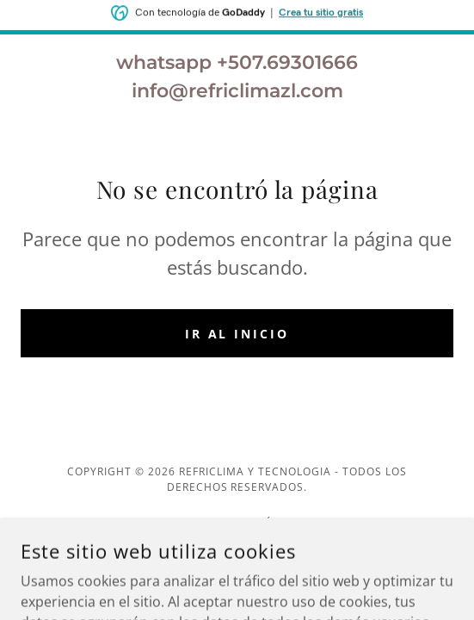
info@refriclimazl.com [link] (237, 90)
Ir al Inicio (237, 334)
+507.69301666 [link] (287, 62)
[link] (237, 544)
